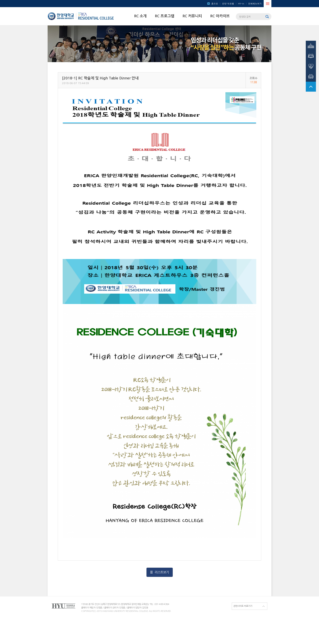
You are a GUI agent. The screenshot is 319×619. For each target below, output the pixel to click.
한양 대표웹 (228, 3)
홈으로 (214, 3)
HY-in (241, 3)
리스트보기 (162, 572)
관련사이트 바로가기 (242, 606)
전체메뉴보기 (255, 3)
